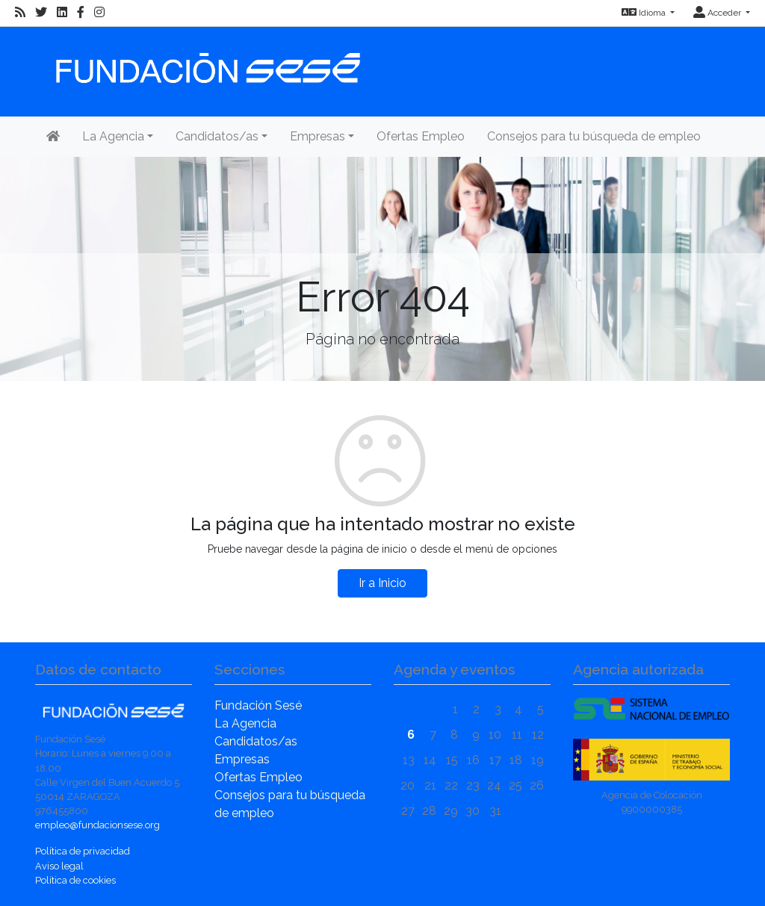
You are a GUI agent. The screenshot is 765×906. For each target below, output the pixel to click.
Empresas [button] (317, 136)
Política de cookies (75, 880)
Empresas (242, 759)
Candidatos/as (255, 741)
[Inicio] (206, 61)
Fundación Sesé (258, 705)
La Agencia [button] (113, 136)
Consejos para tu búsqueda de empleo (594, 136)
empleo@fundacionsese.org (97, 825)
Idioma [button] (645, 12)
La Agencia (245, 723)
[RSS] (20, 12)
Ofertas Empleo (421, 136)
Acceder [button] (718, 12)
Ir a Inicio (382, 583)
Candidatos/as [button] (217, 136)
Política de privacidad (82, 851)
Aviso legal (59, 866)
